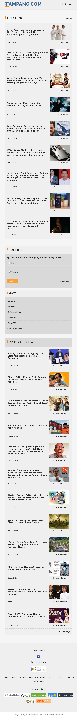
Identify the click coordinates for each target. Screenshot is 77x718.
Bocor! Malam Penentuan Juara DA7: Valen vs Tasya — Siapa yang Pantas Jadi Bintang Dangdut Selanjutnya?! (27, 80)
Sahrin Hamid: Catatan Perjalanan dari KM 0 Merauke (27, 426)
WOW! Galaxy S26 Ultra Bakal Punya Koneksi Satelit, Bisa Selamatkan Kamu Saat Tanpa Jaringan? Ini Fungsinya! (27, 152)
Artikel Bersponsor (25, 677)
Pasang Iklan (40, 677)
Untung (13, 272)
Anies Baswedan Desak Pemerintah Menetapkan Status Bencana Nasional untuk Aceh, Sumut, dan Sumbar (26, 128)
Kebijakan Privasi (66, 677)
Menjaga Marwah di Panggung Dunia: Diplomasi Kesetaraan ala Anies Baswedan (26, 355)
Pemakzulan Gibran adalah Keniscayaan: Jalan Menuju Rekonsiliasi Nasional (27, 591)
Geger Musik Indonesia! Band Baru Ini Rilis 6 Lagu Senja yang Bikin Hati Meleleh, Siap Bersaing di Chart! (26, 32)
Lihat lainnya (64, 632)
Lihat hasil (65, 281)
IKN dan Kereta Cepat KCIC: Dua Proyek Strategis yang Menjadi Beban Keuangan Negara (27, 544)
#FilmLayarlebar (14, 329)
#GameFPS (11, 323)
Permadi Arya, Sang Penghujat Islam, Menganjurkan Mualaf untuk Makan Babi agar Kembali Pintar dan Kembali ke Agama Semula (27, 450)
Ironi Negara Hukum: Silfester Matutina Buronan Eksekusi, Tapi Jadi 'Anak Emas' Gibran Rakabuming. (28, 403)
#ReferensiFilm (14, 312)
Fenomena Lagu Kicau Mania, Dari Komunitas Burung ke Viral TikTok (24, 104)
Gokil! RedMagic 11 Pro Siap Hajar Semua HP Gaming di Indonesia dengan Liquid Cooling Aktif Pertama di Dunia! (28, 200)
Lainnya (68, 18)
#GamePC (11, 306)
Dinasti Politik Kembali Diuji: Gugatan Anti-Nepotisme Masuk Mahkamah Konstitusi (27, 379)
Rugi (12, 263)
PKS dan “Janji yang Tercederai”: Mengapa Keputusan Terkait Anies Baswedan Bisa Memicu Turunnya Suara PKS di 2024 (27, 474)
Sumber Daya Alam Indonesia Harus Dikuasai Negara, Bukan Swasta (25, 521)
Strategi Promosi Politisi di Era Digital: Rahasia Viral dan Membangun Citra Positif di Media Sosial (28, 497)
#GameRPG (12, 317)
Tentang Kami (9, 677)
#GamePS (11, 301)
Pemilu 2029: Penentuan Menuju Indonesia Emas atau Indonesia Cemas (27, 615)
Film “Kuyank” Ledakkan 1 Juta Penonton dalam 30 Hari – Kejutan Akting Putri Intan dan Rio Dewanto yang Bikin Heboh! (28, 225)
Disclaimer (52, 677)
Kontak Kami (38, 681)
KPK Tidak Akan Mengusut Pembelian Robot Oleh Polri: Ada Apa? (26, 568)
